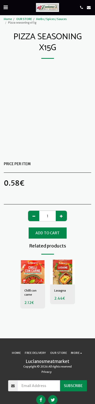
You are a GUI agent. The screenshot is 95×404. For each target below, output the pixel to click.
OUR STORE (24, 19)
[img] (32, 272)
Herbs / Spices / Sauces (51, 19)
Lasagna (60, 290)
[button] (5, 7)
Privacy (46, 372)
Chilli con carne (30, 293)
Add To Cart (47, 233)
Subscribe (73, 385)
